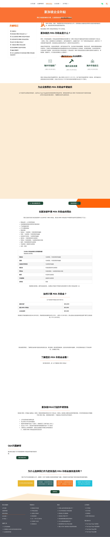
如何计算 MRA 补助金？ (17, 42)
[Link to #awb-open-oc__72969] (102, 3)
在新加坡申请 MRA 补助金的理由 (19, 39)
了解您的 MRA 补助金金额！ (18, 45)
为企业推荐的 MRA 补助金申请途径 (20, 36)
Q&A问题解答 (14, 50)
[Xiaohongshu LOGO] (98, 3)
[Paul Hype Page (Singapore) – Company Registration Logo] (9, 3)
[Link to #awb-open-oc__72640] (107, 3)
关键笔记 (13, 31)
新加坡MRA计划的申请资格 (18, 47)
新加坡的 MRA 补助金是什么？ (18, 34)
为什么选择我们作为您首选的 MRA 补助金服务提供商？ (22, 54)
